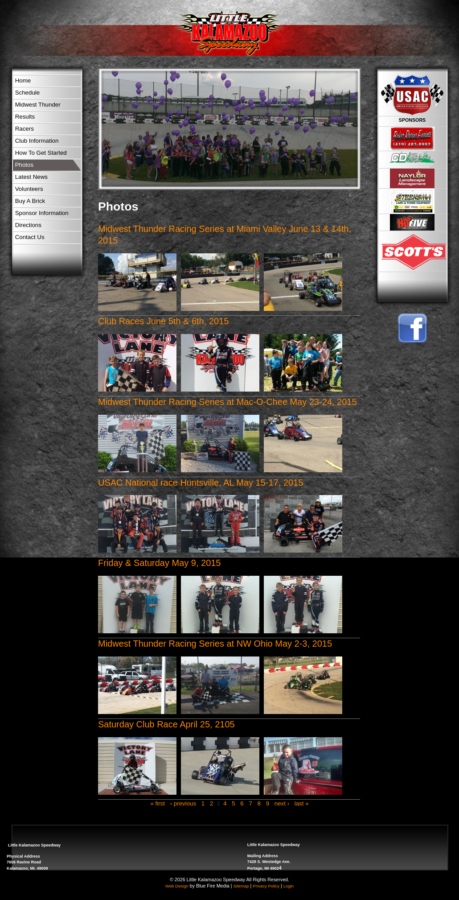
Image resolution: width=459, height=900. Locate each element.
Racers (24, 128)
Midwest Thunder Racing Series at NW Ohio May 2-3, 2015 (215, 643)
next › (282, 803)
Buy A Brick (30, 201)
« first (157, 803)
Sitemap (241, 885)
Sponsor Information (42, 213)
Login (288, 885)
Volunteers (29, 189)
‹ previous (183, 803)
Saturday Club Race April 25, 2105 (166, 724)
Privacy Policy (266, 885)
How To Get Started (41, 152)
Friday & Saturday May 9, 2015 (159, 563)
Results (25, 116)
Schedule (27, 92)
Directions (28, 225)
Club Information (37, 140)
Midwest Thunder (38, 104)
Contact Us (30, 237)
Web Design (177, 885)
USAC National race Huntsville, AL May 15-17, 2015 (200, 482)
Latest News (31, 176)
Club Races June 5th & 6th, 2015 (163, 321)
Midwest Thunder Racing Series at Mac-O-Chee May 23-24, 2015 (227, 402)
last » (302, 803)
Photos (24, 164)
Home (23, 80)
